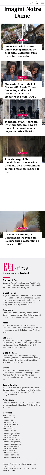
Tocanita (18, 373)
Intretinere (7, 358)
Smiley (18, 300)
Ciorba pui (15, 377)
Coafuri (29, 313)
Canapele (6, 390)
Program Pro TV (9, 304)
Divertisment (9, 293)
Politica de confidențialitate (12, 468)
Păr (4, 313)
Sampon (19, 315)
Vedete (22, 78)
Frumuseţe (8, 310)
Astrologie (7, 426)
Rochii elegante (29, 327)
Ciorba (18, 370)
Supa (5, 373)
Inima (18, 340)
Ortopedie (15, 347)
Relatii (32, 283)
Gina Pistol (36, 300)
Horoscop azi (8, 420)
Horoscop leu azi (9, 450)
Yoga (34, 355)
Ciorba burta (25, 377)
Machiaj (36, 313)
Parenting (37, 390)
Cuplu (37, 283)
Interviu (14, 402)
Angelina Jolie (30, 298)
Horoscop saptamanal (11, 457)
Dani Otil (11, 300)
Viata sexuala (24, 283)
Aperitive (6, 375)
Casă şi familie (10, 385)
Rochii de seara (14, 325)
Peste (23, 370)
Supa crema (34, 373)
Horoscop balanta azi (11, 452)
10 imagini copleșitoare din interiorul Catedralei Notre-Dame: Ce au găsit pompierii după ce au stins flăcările (21, 126)
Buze (25, 315)
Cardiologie (13, 345)
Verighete (14, 330)
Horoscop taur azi (10, 437)
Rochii (8, 313)
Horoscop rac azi (9, 431)
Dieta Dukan (19, 355)
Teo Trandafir (19, 298)
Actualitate (8, 400)
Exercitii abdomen (26, 358)
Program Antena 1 (23, 304)
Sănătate (7, 337)
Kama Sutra (24, 285)
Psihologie (25, 340)
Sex (17, 285)
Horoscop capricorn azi (12, 439)
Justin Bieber (8, 302)
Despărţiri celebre (19, 405)
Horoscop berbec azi (11, 455)
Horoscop (7, 412)
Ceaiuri (12, 340)
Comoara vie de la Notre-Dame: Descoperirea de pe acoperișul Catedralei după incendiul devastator (21, 51)
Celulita (31, 315)
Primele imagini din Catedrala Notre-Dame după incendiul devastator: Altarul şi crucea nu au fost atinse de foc (22, 165)
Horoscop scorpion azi (11, 442)
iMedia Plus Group (25, 464)
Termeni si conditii (29, 468)
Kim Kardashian (34, 295)
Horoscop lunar (9, 428)
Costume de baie (9, 327)
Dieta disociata (20, 360)
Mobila (36, 388)
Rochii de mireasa (28, 325)
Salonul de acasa (28, 317)
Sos (27, 370)
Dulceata (11, 373)
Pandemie (10, 407)
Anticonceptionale (30, 343)
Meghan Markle (9, 295)
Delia (29, 300)
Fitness (10, 355)
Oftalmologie (24, 345)
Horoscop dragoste (10, 422)
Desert (13, 375)
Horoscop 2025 (9, 418)
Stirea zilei (22, 40)
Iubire (5, 285)
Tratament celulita (14, 317)
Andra (24, 300)
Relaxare (27, 355)
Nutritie (36, 358)
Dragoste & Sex (10, 280)
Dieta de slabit (8, 360)
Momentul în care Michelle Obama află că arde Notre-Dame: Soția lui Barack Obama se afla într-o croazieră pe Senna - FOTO (21, 90)
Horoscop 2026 (9, 415)
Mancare (6, 370)
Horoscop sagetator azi (12, 444)
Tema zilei (22, 153)
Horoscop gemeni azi (11, 433)
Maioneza (20, 375)
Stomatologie (8, 343)
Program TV (30, 302)
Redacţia (6, 470)
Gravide (25, 392)
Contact (13, 470)
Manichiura (11, 315)
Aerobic (15, 358)
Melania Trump (19, 302)
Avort (32, 345)
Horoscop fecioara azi (11, 435)
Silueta (29, 360)
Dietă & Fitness (10, 352)
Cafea (37, 370)
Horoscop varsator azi (11, 446)
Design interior (26, 390)
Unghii (14, 313)
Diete (5, 355)
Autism (14, 394)
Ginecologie (34, 340)
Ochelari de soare (25, 330)
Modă (5, 322)
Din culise (7, 402)
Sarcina (6, 340)
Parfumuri (21, 313)
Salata (32, 370)
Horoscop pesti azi (10, 448)
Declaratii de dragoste (20, 287)
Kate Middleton (22, 295)
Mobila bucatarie (9, 388)
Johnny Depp (8, 298)
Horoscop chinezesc (11, 424)
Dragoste (6, 283)
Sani (4, 315)
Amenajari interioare (25, 388)
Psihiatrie (23, 347)
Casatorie (12, 285)
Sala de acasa (17, 362)
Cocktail (26, 373)
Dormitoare (15, 390)
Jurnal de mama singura (12, 392)
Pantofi (19, 327)
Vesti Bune (31, 405)
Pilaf (26, 375)
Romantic (14, 283)
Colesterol (18, 343)
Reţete (6, 367)
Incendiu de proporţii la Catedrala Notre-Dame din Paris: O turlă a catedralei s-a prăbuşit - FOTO (22, 239)
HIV (9, 347)
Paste (13, 370)
